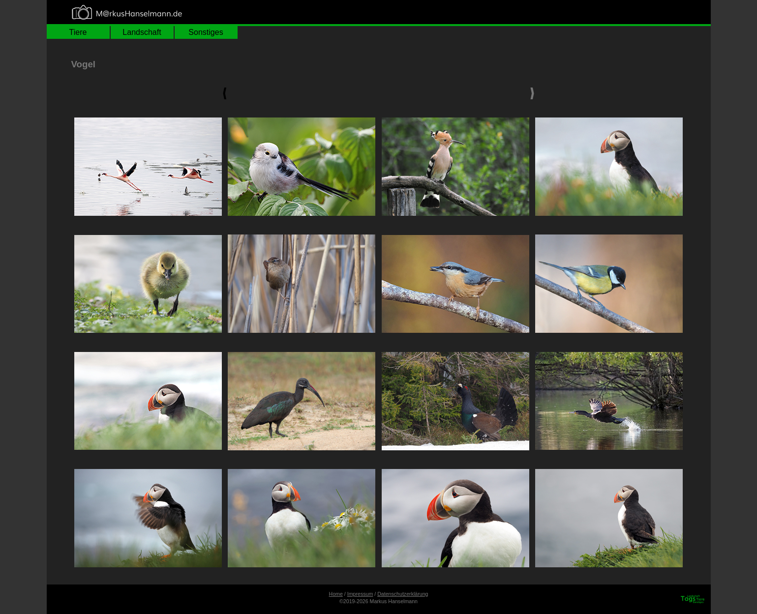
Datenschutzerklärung (402, 594)
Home (336, 594)
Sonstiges (205, 32)
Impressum (360, 594)
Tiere (78, 32)
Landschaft (141, 32)
